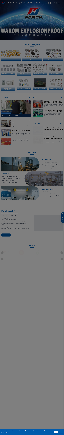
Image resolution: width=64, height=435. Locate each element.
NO (61, 432)
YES (56, 432)
